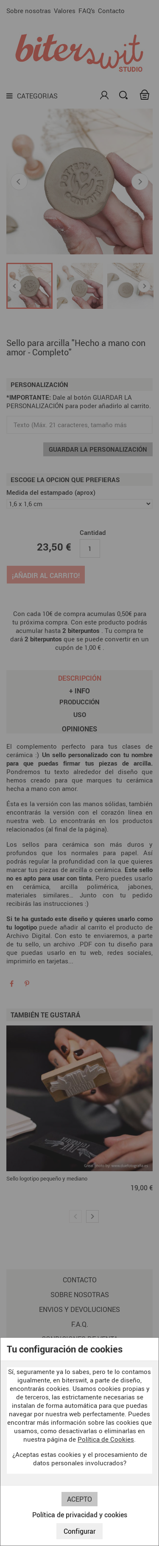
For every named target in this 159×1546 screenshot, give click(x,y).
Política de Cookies (106, 1439)
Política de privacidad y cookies (79, 1515)
